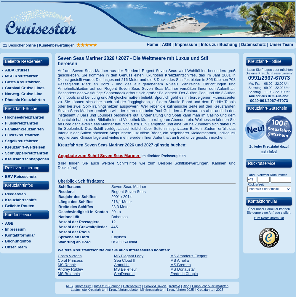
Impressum (186, 44)
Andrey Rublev (70, 269)
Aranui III (121, 265)
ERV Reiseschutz (20, 176)
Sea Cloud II (124, 260)
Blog (186, 286)
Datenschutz (253, 44)
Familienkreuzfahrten (24, 129)
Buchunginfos (18, 241)
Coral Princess (70, 260)
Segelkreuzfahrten (22, 141)
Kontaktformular (20, 235)
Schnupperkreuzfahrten (26, 153)
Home (152, 44)
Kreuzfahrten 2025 (180, 289)
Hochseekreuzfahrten (24, 117)
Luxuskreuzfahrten (22, 135)
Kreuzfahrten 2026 (209, 289)
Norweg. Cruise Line (23, 94)
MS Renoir (67, 265)
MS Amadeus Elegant (188, 256)
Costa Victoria (70, 256)
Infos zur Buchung (219, 44)
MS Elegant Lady (128, 256)
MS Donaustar (182, 269)
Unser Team (281, 44)
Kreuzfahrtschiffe (21, 200)
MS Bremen (180, 265)
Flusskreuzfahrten (21, 123)
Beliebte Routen (19, 206)
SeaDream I (124, 274)
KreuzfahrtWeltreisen (25, 147)
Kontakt (174, 286)
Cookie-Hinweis (155, 286)
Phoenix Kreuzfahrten (25, 100)
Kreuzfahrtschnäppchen (27, 159)
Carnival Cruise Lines (24, 88)
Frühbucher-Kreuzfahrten (210, 286)
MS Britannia (69, 274)
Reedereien (15, 194)
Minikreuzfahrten (152, 289)
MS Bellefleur (125, 269)
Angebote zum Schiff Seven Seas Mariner (99, 155)
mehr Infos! (269, 151)
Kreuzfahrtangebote (123, 289)
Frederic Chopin (184, 274)
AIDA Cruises (17, 70)
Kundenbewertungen (68, 45)
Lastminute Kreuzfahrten (88, 289)
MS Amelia (179, 260)
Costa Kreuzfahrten (23, 82)
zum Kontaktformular (269, 218)
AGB (166, 44)
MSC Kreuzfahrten (22, 76)
